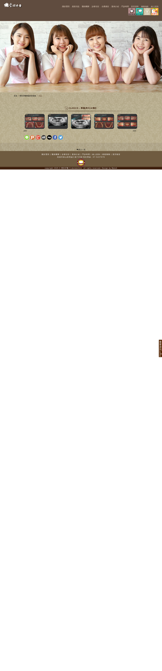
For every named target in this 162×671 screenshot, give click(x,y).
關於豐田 (45, 656)
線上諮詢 (96, 656)
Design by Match (109, 669)
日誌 (40, 96)
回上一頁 (81, 651)
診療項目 (66, 656)
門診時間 (86, 656)
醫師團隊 (56, 656)
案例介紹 (76, 656)
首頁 (15, 96)
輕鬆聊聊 (106, 656)
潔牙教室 (116, 656)
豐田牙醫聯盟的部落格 (28, 96)
